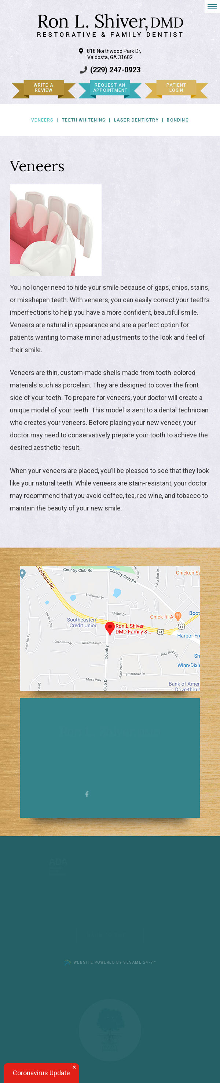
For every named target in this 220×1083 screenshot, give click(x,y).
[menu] (212, 6)
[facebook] (86, 794)
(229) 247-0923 (115, 69)
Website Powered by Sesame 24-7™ (110, 962)
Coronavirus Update (41, 1073)
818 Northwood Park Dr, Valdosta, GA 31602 (110, 54)
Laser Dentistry (136, 120)
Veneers (42, 120)
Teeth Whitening (84, 120)
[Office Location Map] (110, 629)
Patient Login (176, 88)
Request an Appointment (110, 88)
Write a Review (43, 88)
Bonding (177, 120)
